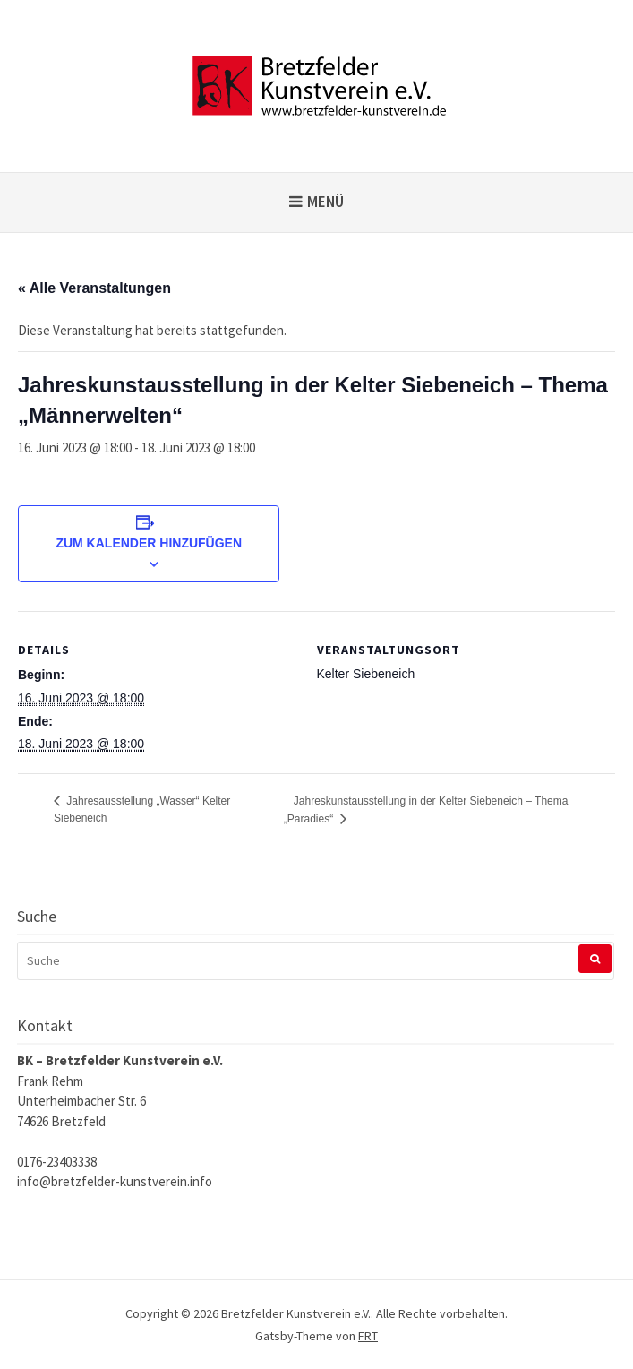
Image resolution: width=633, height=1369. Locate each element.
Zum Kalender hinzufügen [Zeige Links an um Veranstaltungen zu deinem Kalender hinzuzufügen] (149, 543)
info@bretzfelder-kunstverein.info (114, 1181)
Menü (325, 201)
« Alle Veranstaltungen (94, 288)
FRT (368, 1336)
